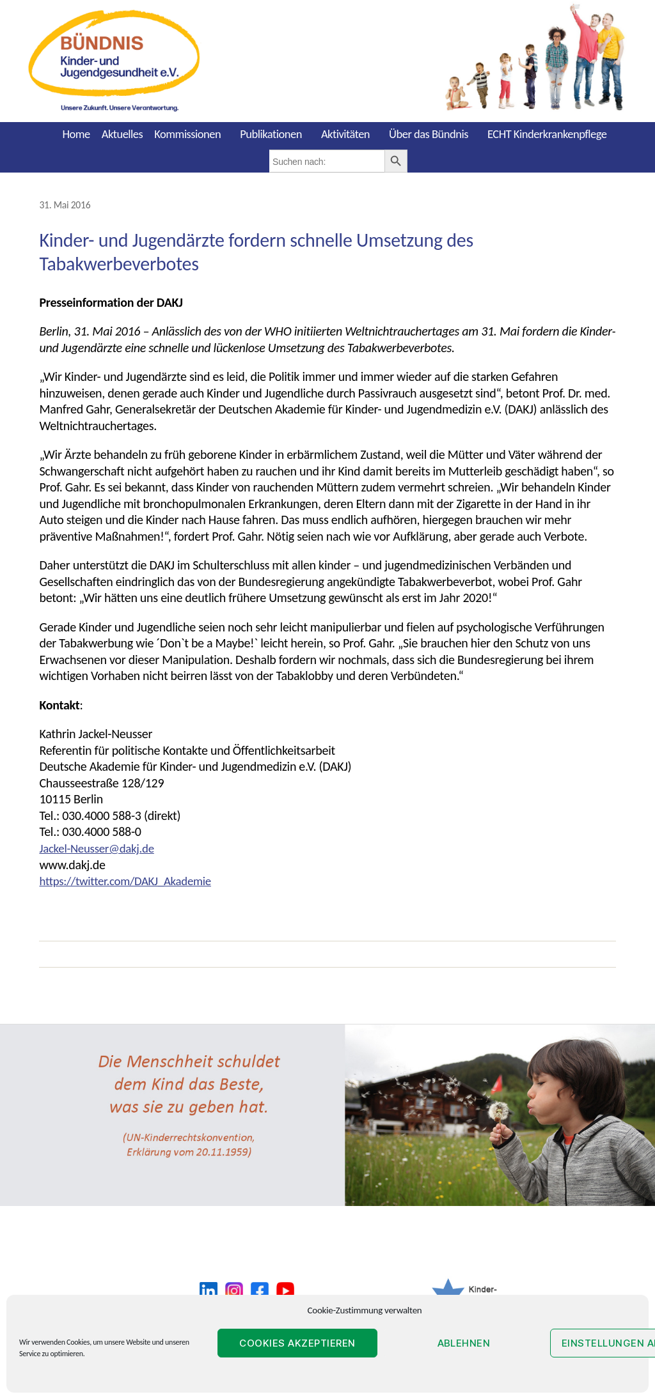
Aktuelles (122, 134)
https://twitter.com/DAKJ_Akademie (130, 880)
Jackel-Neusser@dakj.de (100, 847)
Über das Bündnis (428, 134)
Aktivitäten (345, 134)
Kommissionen (187, 134)
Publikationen (271, 134)
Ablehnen (464, 1343)
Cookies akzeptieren (297, 1343)
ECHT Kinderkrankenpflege (547, 134)
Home (76, 134)
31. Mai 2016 (66, 204)
